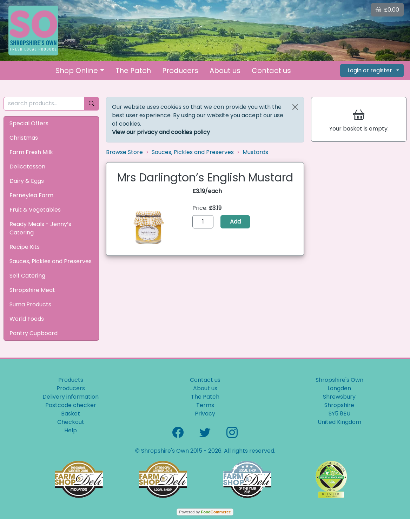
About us (225, 70)
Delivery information (70, 397)
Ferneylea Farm (31, 195)
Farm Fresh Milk (31, 152)
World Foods (26, 319)
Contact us (271, 70)
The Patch (133, 70)
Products (70, 380)
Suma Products (30, 304)
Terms (205, 405)
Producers (180, 70)
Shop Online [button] (76, 70)
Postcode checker (70, 405)
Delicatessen (27, 166)
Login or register (370, 70)
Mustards (255, 152)
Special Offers (28, 123)
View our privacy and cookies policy (161, 132)
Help (70, 430)
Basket (70, 414)
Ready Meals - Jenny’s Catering (40, 228)
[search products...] (44, 104)
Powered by (205, 512)
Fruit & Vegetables (35, 210)
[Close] (295, 107)
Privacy (205, 414)
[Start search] (91, 104)
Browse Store (124, 152)
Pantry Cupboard (33, 333)
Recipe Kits (24, 247)
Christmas (23, 138)
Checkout (70, 422)
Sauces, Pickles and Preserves (50, 261)
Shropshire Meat (32, 290)
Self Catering (27, 276)
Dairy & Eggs (26, 181)
